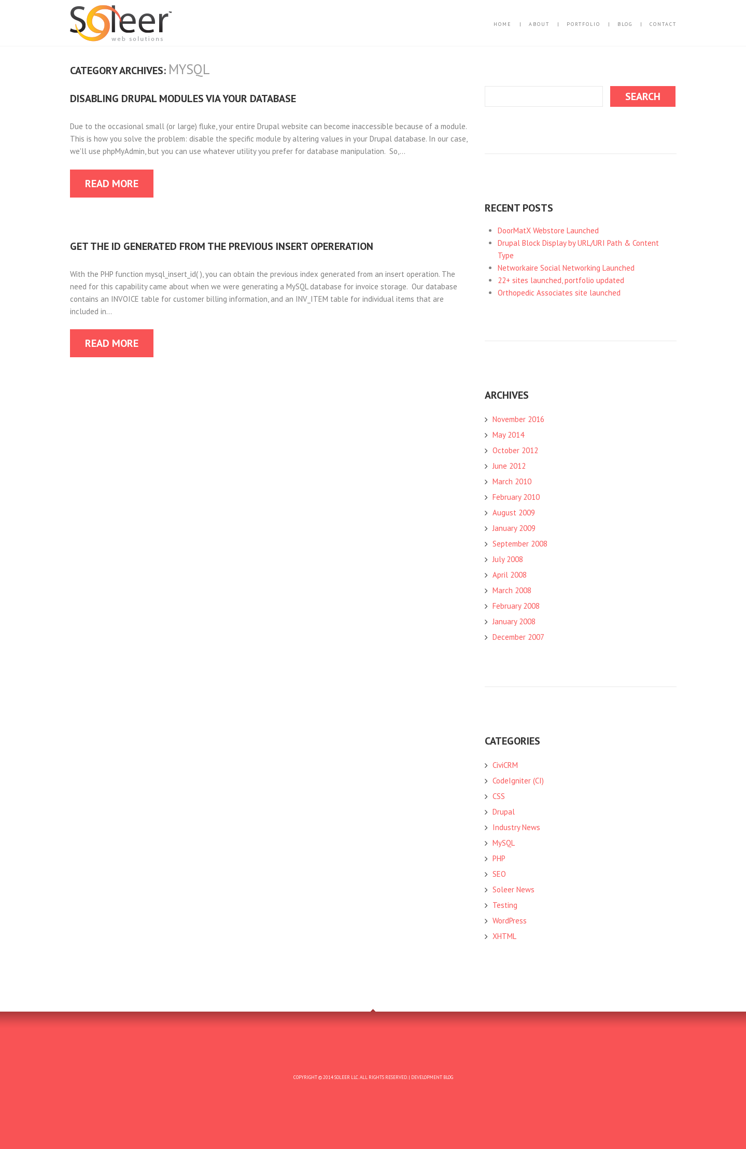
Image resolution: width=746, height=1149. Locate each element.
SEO (499, 874)
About (539, 24)
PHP (498, 858)
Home (503, 24)
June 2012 (509, 466)
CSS (498, 796)
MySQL (503, 843)
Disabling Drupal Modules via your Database (183, 98)
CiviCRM (505, 765)
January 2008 (514, 621)
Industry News (516, 827)
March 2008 (511, 590)
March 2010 (511, 481)
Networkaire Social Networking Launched (566, 268)
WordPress (509, 921)
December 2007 (518, 637)
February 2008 (516, 606)
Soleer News (513, 889)
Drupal (503, 812)
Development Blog (432, 1077)
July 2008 (507, 559)
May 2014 (508, 435)
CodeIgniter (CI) (518, 781)
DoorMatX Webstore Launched (548, 230)
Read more (111, 183)
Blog (624, 24)
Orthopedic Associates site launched (559, 293)
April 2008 (509, 575)
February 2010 (516, 497)
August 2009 (513, 512)
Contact (663, 24)
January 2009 (514, 528)
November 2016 (518, 419)
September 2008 (519, 544)
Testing (504, 905)
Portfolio (583, 24)
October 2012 (515, 450)
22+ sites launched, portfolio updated (561, 280)
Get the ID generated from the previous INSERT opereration (221, 246)
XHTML (504, 936)
